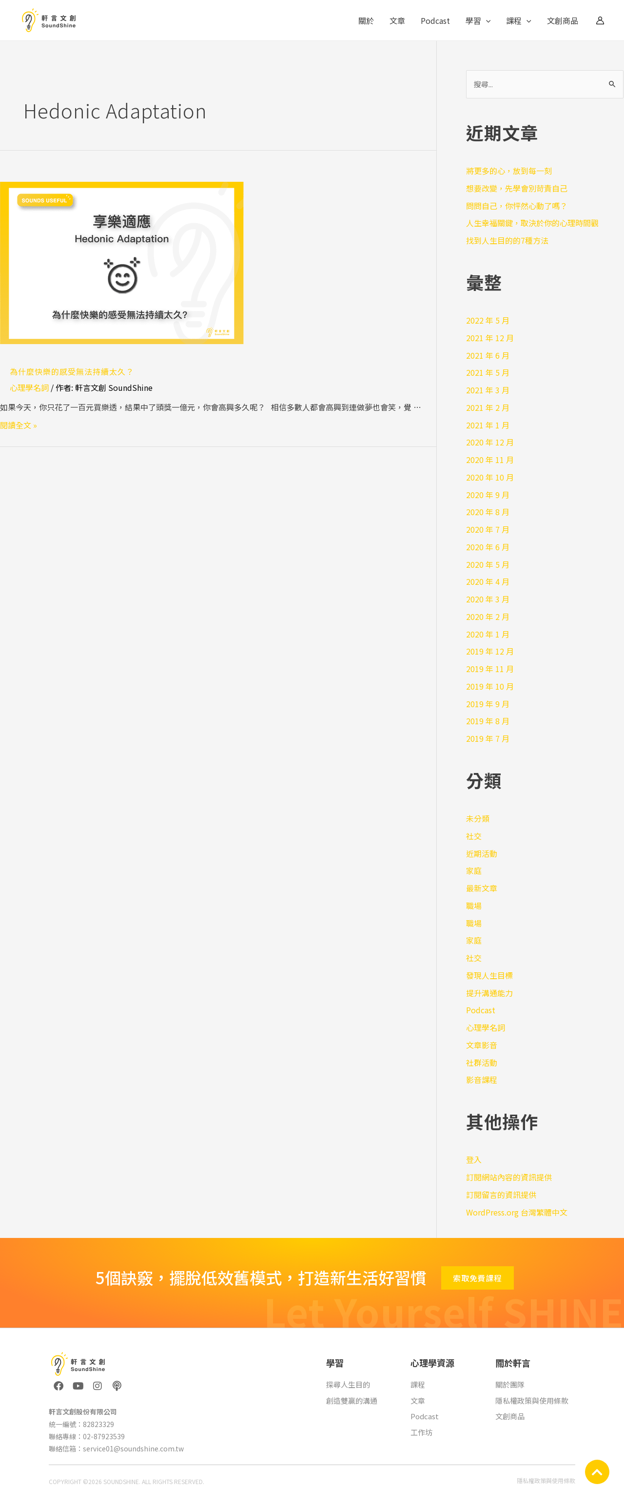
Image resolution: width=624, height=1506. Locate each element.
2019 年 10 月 (490, 686)
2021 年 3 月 (487, 390)
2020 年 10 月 (490, 477)
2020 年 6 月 (487, 547)
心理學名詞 (29, 387)
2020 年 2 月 (487, 616)
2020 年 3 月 (487, 599)
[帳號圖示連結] (600, 20)
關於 (366, 20)
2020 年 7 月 (487, 529)
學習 (478, 20)
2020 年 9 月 (487, 495)
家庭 (474, 870)
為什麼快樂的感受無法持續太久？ (72, 371)
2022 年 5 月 (487, 320)
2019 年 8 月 (487, 721)
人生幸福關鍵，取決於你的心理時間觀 (532, 223)
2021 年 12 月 (490, 338)
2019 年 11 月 (490, 669)
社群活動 (481, 1062)
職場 (474, 905)
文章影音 (481, 1045)
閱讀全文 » (18, 425)
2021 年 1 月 (487, 425)
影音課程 (481, 1079)
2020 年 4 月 (487, 581)
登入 (474, 1159)
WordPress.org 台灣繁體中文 (516, 1212)
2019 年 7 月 (487, 738)
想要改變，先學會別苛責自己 (516, 188)
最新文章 (481, 888)
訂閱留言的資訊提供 (501, 1194)
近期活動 (481, 853)
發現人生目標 (489, 975)
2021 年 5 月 (487, 372)
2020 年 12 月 (490, 442)
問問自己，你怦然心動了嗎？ (516, 206)
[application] (486, 20)
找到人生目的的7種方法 (507, 240)
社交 (474, 836)
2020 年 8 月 (487, 512)
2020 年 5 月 (487, 564)
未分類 (477, 818)
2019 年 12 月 (490, 651)
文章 (397, 20)
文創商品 (562, 20)
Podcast (435, 20)
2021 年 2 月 (487, 407)
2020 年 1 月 (487, 634)
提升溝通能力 (489, 993)
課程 (518, 20)
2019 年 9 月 (487, 704)
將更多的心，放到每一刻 (509, 170)
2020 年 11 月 (490, 459)
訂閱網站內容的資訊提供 (509, 1177)
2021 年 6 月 (487, 355)
